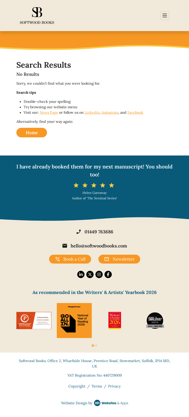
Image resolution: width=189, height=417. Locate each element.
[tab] (93, 345)
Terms (97, 386)
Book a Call (70, 259)
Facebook (135, 112)
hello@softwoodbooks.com (94, 246)
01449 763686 (94, 232)
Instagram (110, 112)
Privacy (114, 386)
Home (32, 132)
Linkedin (92, 112)
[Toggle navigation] (164, 15)
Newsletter (119, 259)
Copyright (76, 386)
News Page (49, 112)
